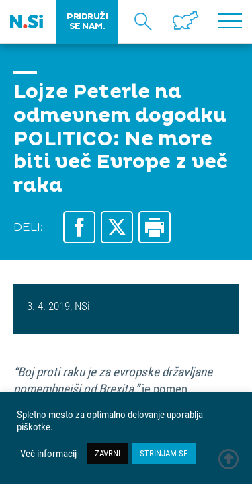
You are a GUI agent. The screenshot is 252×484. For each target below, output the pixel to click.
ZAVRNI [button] (107, 453)
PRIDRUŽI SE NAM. (87, 21)
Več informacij (48, 454)
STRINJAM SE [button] (163, 453)
